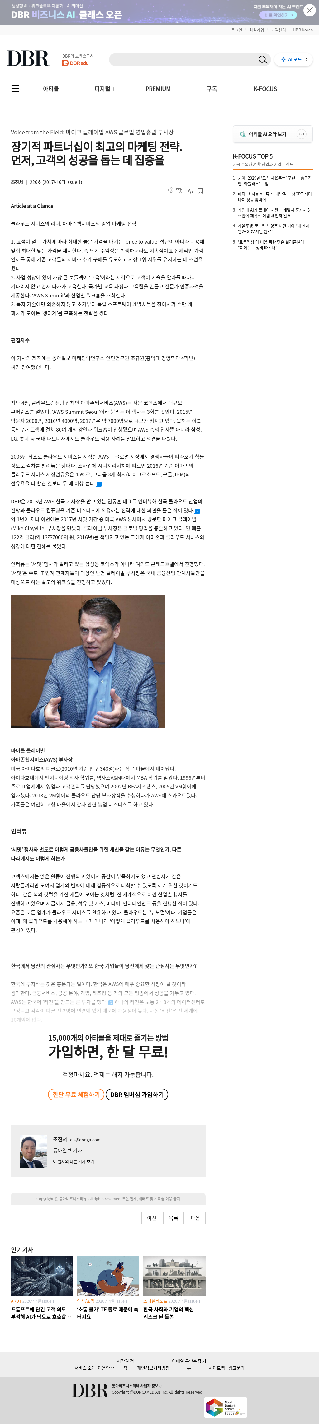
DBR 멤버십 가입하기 (137, 1094)
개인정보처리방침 (153, 1368)
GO (301, 134)
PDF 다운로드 (180, 191)
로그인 (236, 30)
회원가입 (256, 30)
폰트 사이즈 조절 (190, 191)
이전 (151, 1217)
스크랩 (200, 191)
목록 (173, 1217)
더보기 (169, 190)
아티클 (51, 89)
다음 (195, 1217)
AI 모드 (295, 59)
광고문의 (236, 1368)
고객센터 (278, 30)
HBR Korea (303, 30)
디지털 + (104, 89)
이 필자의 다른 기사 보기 (73, 1161)
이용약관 (106, 1368)
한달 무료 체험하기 (76, 1094)
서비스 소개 (85, 1368)
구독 (212, 89)
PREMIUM (158, 89)
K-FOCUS (265, 89)
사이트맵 (217, 1368)
